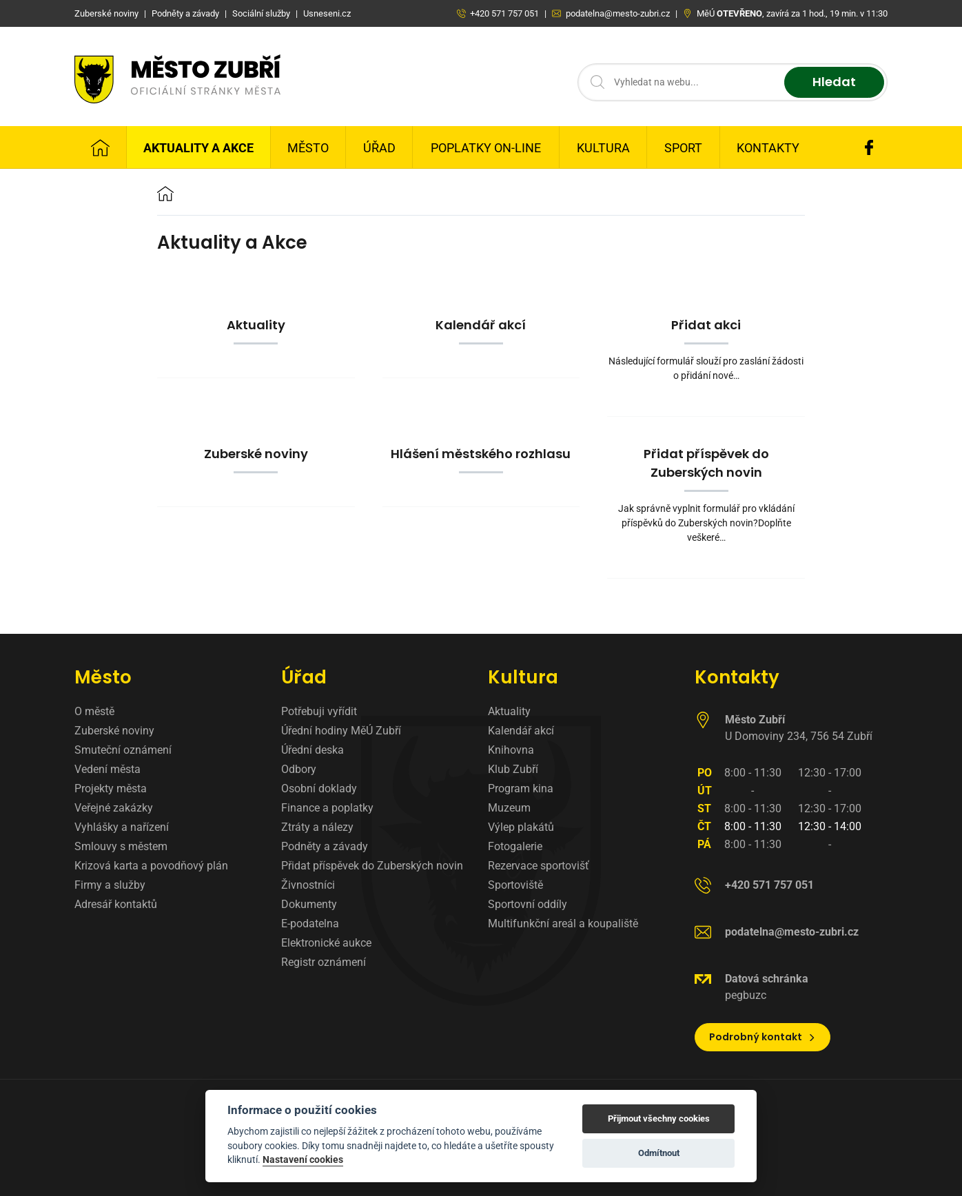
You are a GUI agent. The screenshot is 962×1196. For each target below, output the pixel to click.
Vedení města (107, 769)
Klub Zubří (513, 769)
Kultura (603, 148)
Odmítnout (658, 1153)
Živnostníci (308, 884)
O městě (94, 711)
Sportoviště (515, 884)
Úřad (379, 148)
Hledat (834, 82)
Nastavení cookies (303, 1159)
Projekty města (110, 788)
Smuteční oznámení (123, 749)
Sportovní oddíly (527, 904)
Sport (683, 148)
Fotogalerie (515, 846)
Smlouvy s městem (120, 846)
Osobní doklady (319, 788)
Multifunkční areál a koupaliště (563, 923)
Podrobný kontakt (762, 1037)
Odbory (298, 769)
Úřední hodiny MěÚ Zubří (341, 730)
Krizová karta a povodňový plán (151, 865)
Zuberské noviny (114, 730)
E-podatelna (310, 923)
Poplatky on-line (486, 148)
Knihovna (511, 749)
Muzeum (509, 807)
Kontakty (768, 148)
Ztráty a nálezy (317, 827)
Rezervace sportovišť (538, 865)
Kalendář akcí (521, 730)
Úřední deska (312, 749)
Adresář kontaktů (115, 904)
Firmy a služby (109, 884)
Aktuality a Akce (198, 148)
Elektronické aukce (326, 942)
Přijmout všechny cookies (659, 1118)
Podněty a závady (324, 846)
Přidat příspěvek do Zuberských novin (372, 865)
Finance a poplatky (327, 807)
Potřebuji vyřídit (319, 711)
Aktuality (509, 711)
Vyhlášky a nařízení (121, 827)
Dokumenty (309, 904)
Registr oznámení (323, 962)
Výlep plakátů (521, 827)
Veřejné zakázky (113, 807)
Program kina (520, 788)
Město (308, 148)
